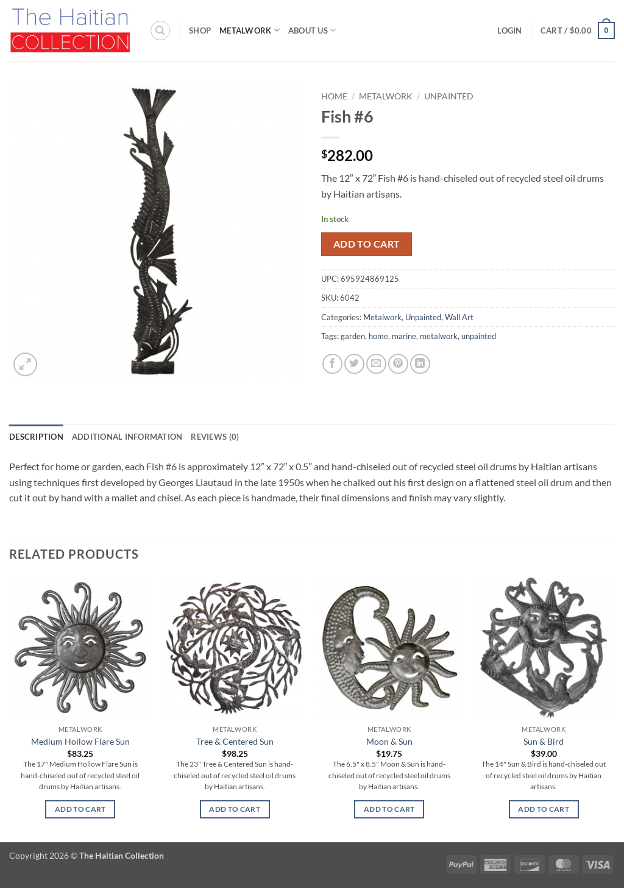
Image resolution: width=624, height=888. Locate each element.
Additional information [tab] (127, 437)
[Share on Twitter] (354, 364)
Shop (200, 30)
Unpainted (448, 96)
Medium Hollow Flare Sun (80, 741)
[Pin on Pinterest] (398, 364)
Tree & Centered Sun (235, 741)
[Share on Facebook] (332, 364)
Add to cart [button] (80, 809)
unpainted (478, 336)
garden (353, 336)
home (378, 336)
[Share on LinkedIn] (420, 364)
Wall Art (459, 317)
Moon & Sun (389, 741)
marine (404, 336)
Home (334, 96)
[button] (509, 30)
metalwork (439, 336)
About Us (312, 30)
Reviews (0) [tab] (215, 437)
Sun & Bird (543, 741)
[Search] (160, 30)
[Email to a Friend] (376, 364)
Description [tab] (36, 437)
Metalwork (249, 30)
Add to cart (366, 243)
